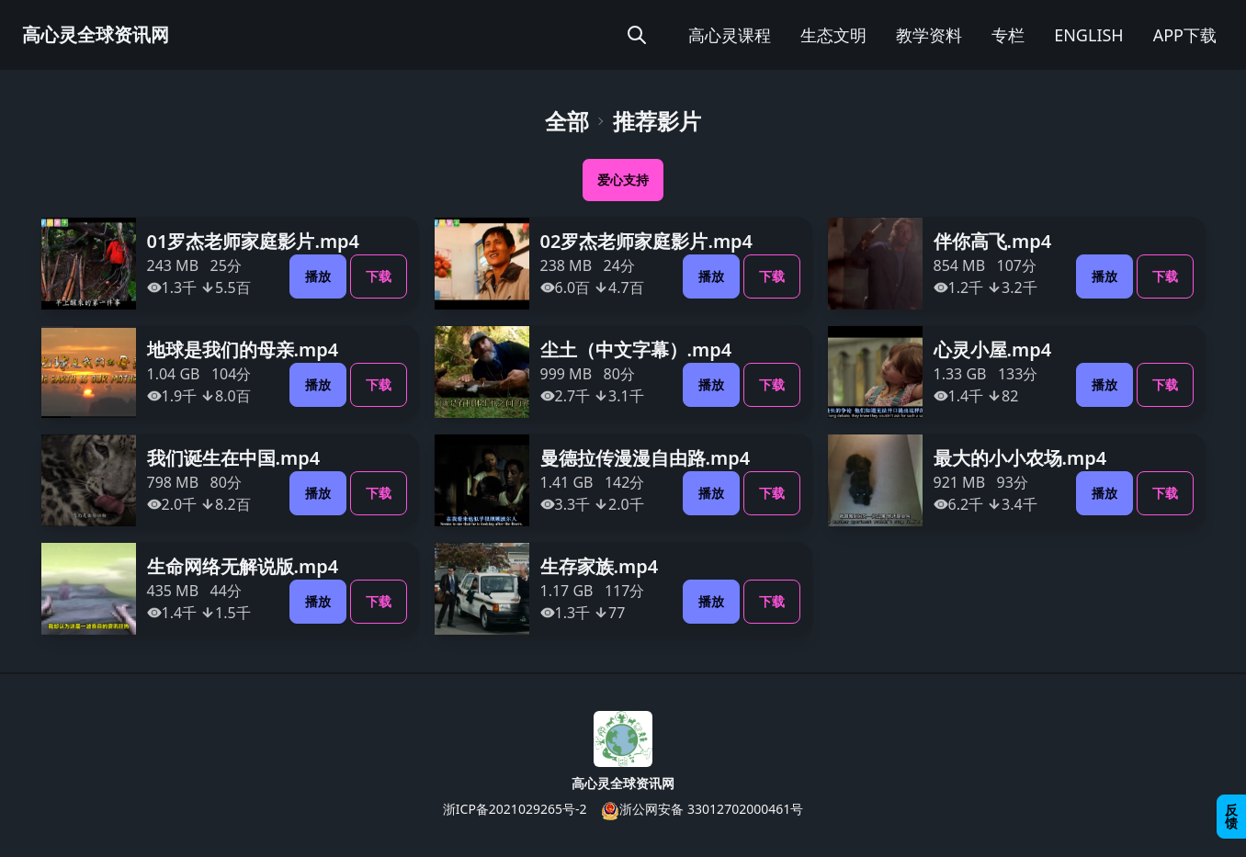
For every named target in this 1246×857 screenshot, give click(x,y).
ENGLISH (1089, 35)
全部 (567, 121)
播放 (318, 276)
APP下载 (1185, 35)
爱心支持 (623, 179)
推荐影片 (657, 121)
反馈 (1231, 816)
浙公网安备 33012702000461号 (702, 809)
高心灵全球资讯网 (95, 34)
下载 (378, 276)
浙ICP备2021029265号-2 (515, 809)
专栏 (1008, 35)
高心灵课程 (729, 35)
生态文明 (833, 35)
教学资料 (929, 35)
